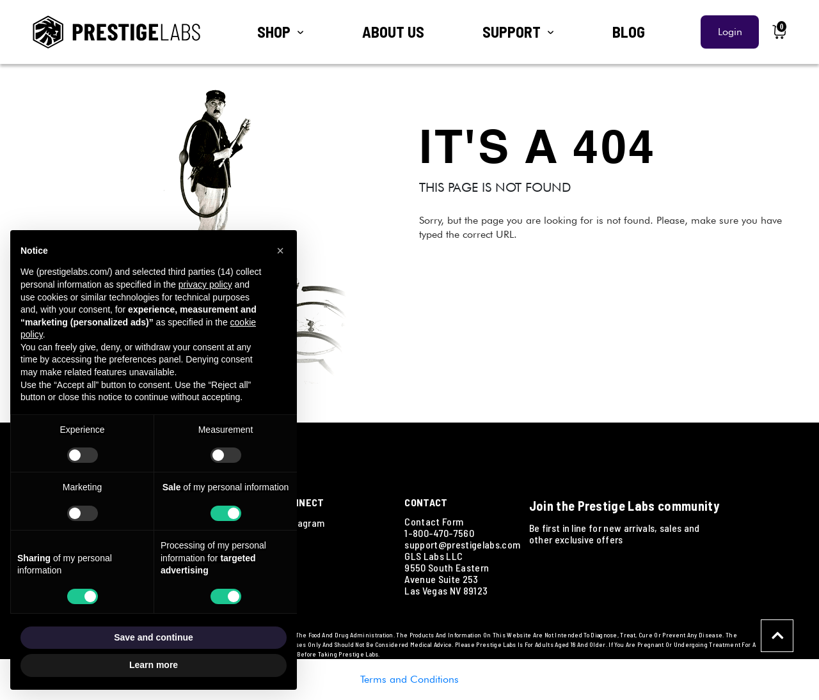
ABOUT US (393, 31)
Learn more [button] (153, 665)
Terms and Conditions (409, 679)
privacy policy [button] (205, 284)
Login (730, 32)
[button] (280, 250)
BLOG (628, 31)
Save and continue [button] (153, 637)
